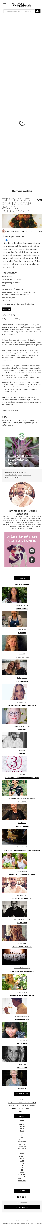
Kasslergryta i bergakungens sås (22, 1105)
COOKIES (26, 1220)
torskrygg (8, 472)
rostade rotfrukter (11, 475)
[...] (19, 11)
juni (22, 1167)
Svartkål (23, 472)
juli (22, 1170)
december (22, 1181)
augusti (22, 1172)
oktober (22, 1176)
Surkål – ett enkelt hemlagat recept (22, 1103)
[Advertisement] (22, 38)
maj (22, 1165)
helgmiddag (16, 472)
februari (22, 1126)
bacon (20, 475)
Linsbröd (22, 1111)
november (22, 1179)
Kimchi (22, 1100)
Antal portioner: (14, 236)
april (22, 1131)
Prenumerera (22, 1207)
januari (22, 1124)
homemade (27, 475)
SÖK (37, 11)
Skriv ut (6, 309)
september (22, 1174)
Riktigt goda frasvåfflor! (22, 1108)
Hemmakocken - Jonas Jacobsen (20, 231)
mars (22, 1128)
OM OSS (17, 1220)
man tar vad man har (12, 477)
